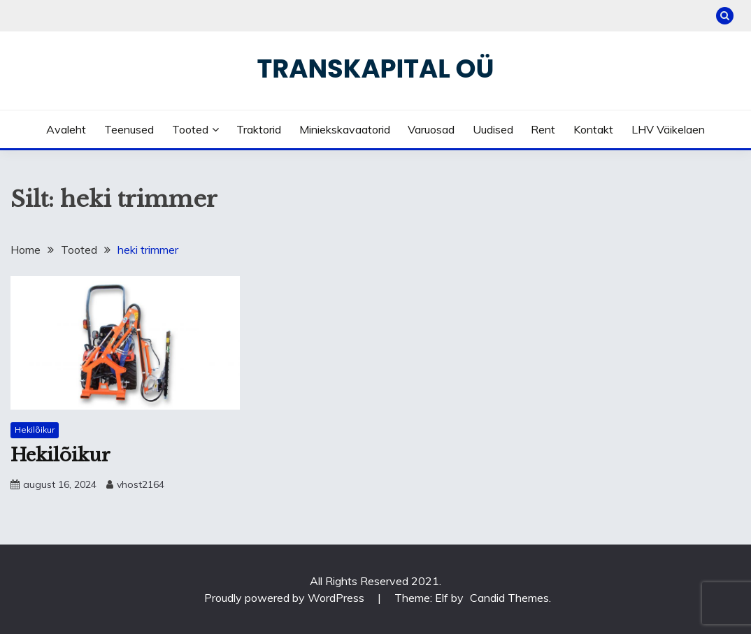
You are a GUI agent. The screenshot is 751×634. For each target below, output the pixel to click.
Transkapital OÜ (375, 68)
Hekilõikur (35, 429)
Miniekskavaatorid (344, 129)
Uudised (493, 129)
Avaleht (66, 129)
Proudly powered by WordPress (285, 598)
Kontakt (593, 129)
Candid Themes (509, 598)
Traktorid (258, 129)
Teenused (129, 129)
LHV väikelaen (668, 129)
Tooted (190, 129)
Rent (543, 129)
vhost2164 (140, 484)
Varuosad (431, 129)
